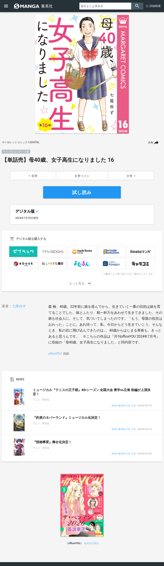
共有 (150, 142)
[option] (82, 74)
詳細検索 (155, 6)
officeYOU (55, 353)
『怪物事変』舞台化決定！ (52, 442)
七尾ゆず (19, 306)
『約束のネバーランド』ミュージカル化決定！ (67, 418)
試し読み (82, 192)
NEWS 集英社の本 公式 (124, 406)
